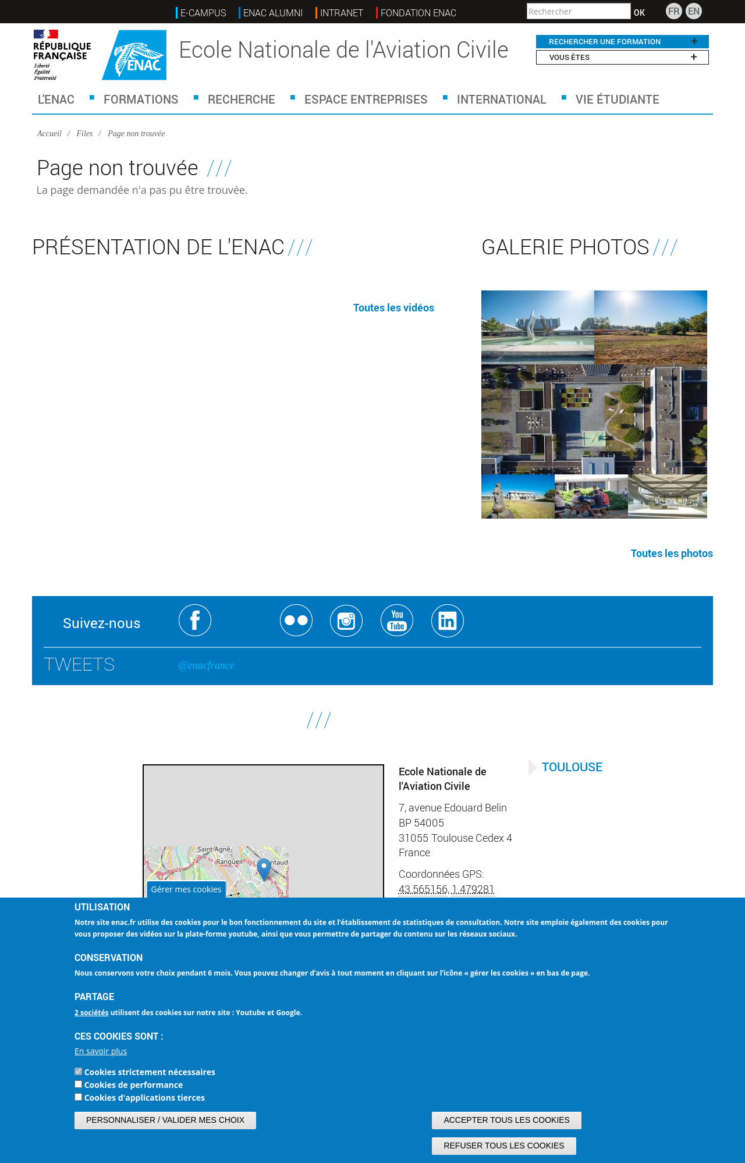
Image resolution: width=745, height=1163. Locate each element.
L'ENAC (56, 99)
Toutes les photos (672, 553)
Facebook (195, 620)
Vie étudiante (617, 99)
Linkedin (447, 620)
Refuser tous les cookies (504, 1145)
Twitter (245, 620)
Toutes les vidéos (393, 307)
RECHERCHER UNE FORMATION (623, 41)
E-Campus (203, 13)
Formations (141, 99)
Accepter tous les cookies (507, 1120)
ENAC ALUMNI (273, 13)
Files (85, 133)
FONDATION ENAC (418, 13)
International (502, 99)
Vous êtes (622, 57)
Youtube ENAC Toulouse (397, 620)
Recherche (241, 99)
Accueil (49, 133)
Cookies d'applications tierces (144, 1097)
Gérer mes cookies (186, 889)
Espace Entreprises (366, 99)
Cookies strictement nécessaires (149, 1071)
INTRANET (341, 13)
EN (694, 11)
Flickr (296, 620)
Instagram (346, 620)
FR (674, 11)
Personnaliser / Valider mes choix (165, 1120)
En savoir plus (100, 1050)
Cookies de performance (133, 1084)
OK (639, 13)
